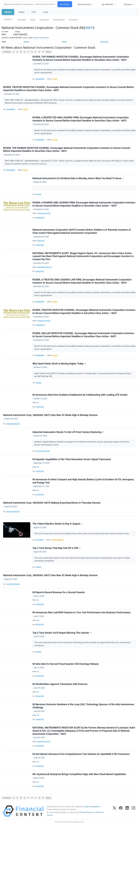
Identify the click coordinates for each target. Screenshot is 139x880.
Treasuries (73, 19)
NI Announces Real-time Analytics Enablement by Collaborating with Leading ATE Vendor (80, 415)
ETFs (33, 12)
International (58, 19)
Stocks (21, 12)
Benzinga (39, 200)
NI (38, 423)
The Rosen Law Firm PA (44, 221)
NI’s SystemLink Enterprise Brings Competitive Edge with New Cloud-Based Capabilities (79, 824)
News (32, 19)
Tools (45, 12)
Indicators (128, 4)
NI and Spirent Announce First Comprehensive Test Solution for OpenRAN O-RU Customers (81, 802)
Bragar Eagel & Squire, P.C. (45, 279)
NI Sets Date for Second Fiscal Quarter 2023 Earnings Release (66, 705)
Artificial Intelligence (59, 571)
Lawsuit (56, 79)
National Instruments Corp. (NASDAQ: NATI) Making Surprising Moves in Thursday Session (52, 531)
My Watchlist (107, 4)
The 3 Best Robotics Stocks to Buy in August (58, 555)
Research (104, 41)
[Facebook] (121, 864)
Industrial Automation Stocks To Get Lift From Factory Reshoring (68, 456)
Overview (22, 19)
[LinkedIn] (127, 864)
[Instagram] (133, 864)
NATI (89, 27)
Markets (8, 12)
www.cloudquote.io (93, 859)
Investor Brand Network (14, 446)
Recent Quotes (84, 4)
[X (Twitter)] (114, 864)
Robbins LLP (41, 251)
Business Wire (40, 256)
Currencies (44, 19)
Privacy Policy (86, 865)
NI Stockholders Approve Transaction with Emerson (60, 727)
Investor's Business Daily (43, 475)
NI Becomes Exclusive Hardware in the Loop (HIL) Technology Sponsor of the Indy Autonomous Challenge (84, 751)
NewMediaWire (40, 79)
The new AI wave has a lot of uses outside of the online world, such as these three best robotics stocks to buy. (82, 565)
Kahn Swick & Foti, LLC (44, 789)
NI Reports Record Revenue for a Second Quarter (59, 628)
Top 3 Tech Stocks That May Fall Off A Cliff (57, 581)
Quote (26, 41)
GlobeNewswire (40, 226)
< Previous (6, 52)
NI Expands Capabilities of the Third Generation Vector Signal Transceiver (72, 484)
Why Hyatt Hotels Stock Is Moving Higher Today (59, 382)
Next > (48, 52)
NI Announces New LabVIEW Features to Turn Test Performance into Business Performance (82, 650)
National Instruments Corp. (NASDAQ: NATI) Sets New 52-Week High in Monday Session (51, 437)
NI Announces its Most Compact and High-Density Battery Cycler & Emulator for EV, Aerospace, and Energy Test (84, 508)
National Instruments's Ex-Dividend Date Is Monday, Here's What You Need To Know (78, 184)
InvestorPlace (40, 571)
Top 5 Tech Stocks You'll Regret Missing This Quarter (62, 672)
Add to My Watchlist (41, 37)
